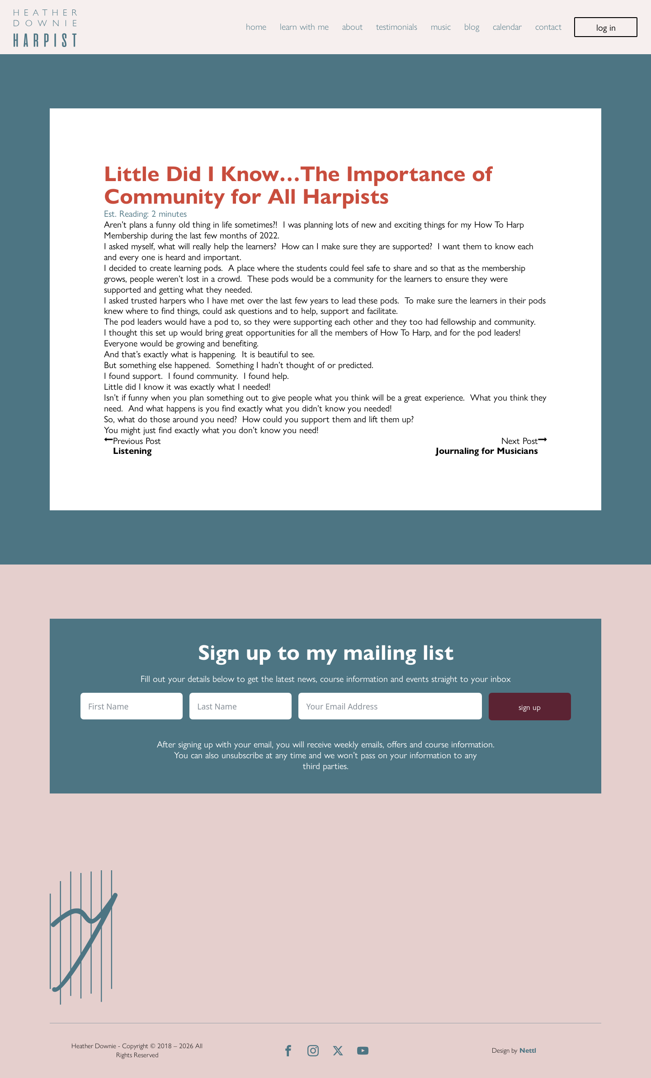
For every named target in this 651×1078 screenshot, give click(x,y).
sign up (530, 706)
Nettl (527, 1050)
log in (606, 26)
